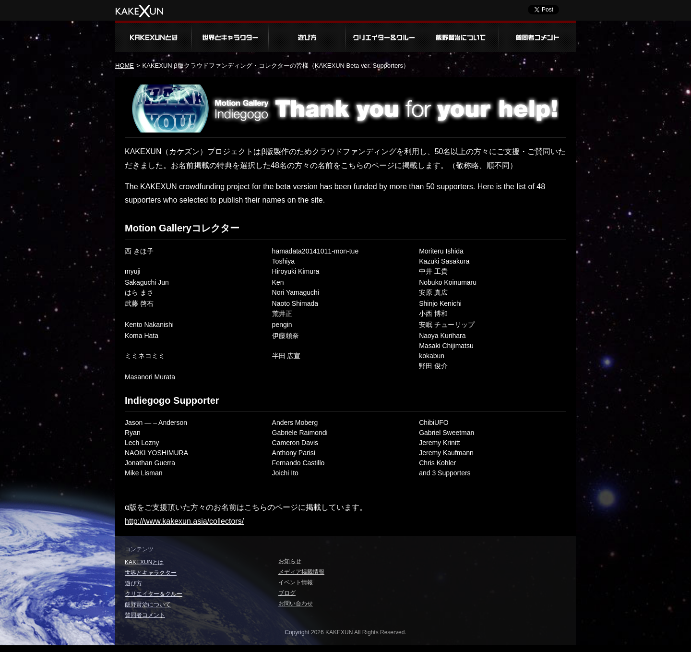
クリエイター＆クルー (384, 36)
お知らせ (289, 561)
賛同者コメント (537, 36)
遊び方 (307, 36)
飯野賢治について (460, 36)
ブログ (287, 593)
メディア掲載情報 (301, 571)
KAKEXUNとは (153, 36)
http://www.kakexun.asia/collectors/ (184, 521)
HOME (124, 65)
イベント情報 (295, 582)
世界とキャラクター (230, 36)
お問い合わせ (295, 603)
